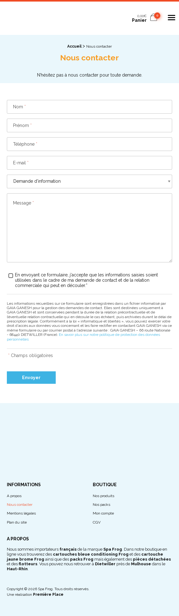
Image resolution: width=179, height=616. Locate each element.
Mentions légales (21, 513)
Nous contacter (19, 505)
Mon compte (103, 513)
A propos (14, 496)
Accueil (74, 46)
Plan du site (17, 522)
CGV (97, 522)
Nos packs (101, 505)
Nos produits (103, 496)
